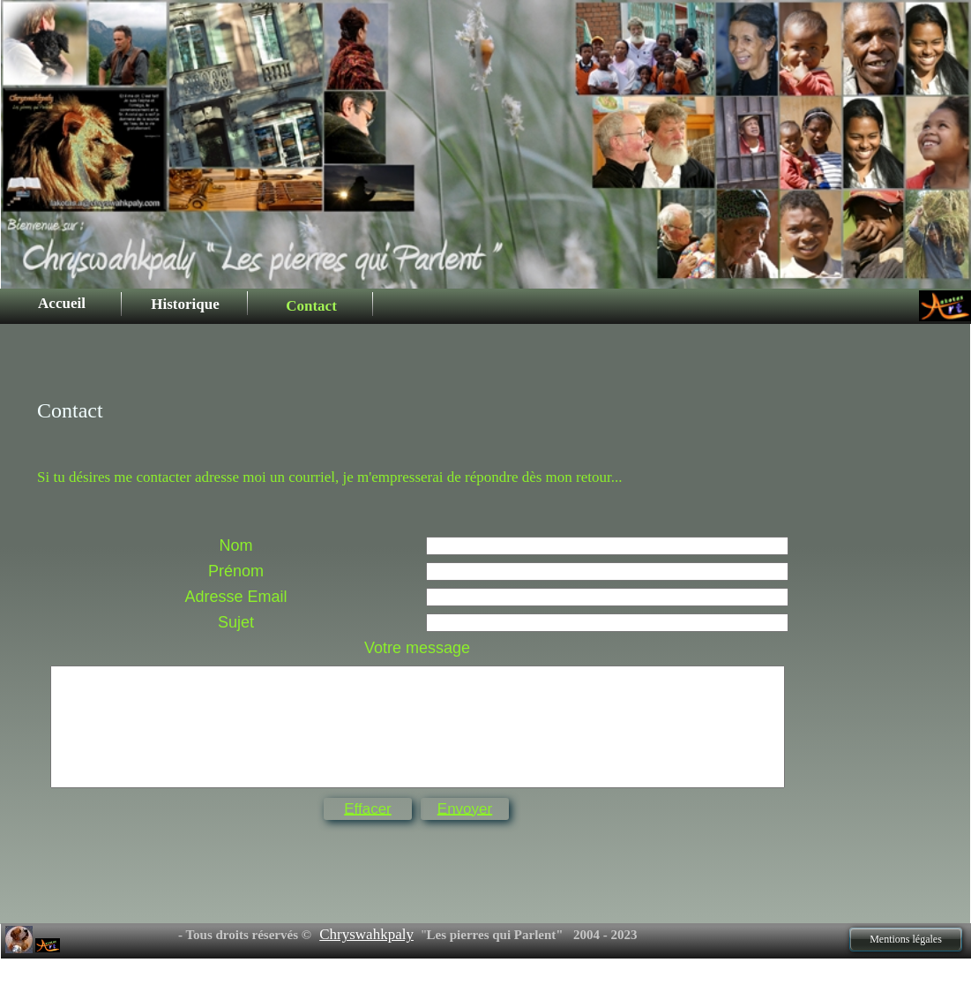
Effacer (368, 809)
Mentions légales (906, 939)
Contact (311, 305)
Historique (185, 304)
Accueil (62, 303)
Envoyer (464, 809)
